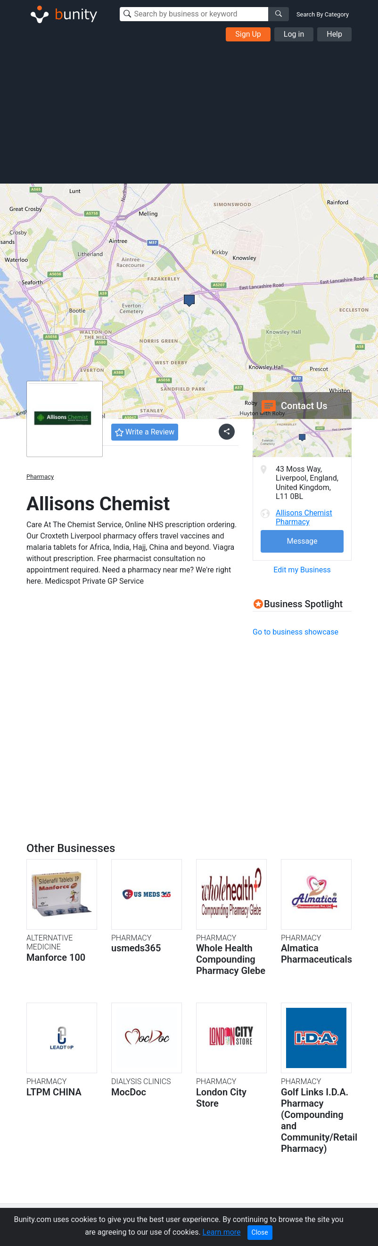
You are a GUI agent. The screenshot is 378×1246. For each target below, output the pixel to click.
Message (302, 541)
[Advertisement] (189, 112)
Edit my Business (301, 569)
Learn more (222, 1232)
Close (260, 1232)
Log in (294, 34)
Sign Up (248, 34)
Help (334, 34)
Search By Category (322, 14)
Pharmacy (40, 476)
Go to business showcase (295, 631)
